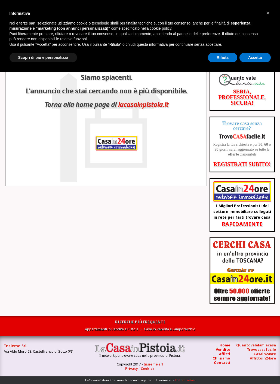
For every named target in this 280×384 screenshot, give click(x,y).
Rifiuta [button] (223, 57)
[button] (268, 13)
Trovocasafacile (261, 349)
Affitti (224, 353)
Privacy (131, 368)
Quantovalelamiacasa (256, 345)
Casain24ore (265, 353)
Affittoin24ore (263, 358)
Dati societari (185, 380)
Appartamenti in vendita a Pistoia (111, 329)
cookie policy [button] (160, 28)
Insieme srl (153, 364)
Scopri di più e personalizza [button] (43, 57)
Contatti (222, 362)
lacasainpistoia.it (143, 104)
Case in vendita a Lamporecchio (169, 329)
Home (225, 345)
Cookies (148, 368)
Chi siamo (221, 358)
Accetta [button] (255, 57)
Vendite (223, 349)
